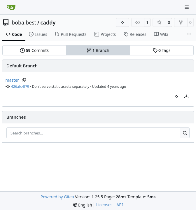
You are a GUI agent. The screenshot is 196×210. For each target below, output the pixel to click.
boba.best (24, 22)
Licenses (104, 204)
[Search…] (185, 133)
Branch (98, 50)
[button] (176, 96)
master (12, 80)
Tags (162, 50)
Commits (34, 50)
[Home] (11, 7)
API (119, 204)
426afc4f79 (20, 86)
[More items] (189, 34)
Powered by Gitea (57, 197)
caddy (47, 22)
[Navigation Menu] (187, 7)
